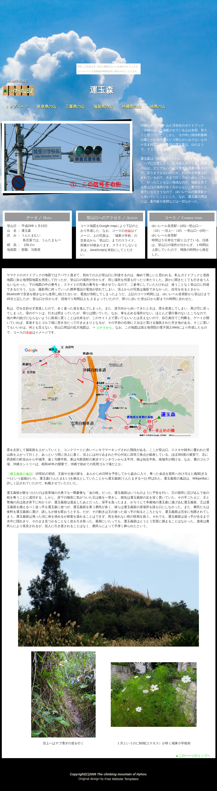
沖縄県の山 (131, 106)
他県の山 (157, 106)
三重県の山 (75, 106)
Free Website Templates (122, 779)
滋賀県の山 (103, 106)
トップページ (16, 106)
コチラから (104, 327)
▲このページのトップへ (192, 755)
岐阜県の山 (46, 106)
